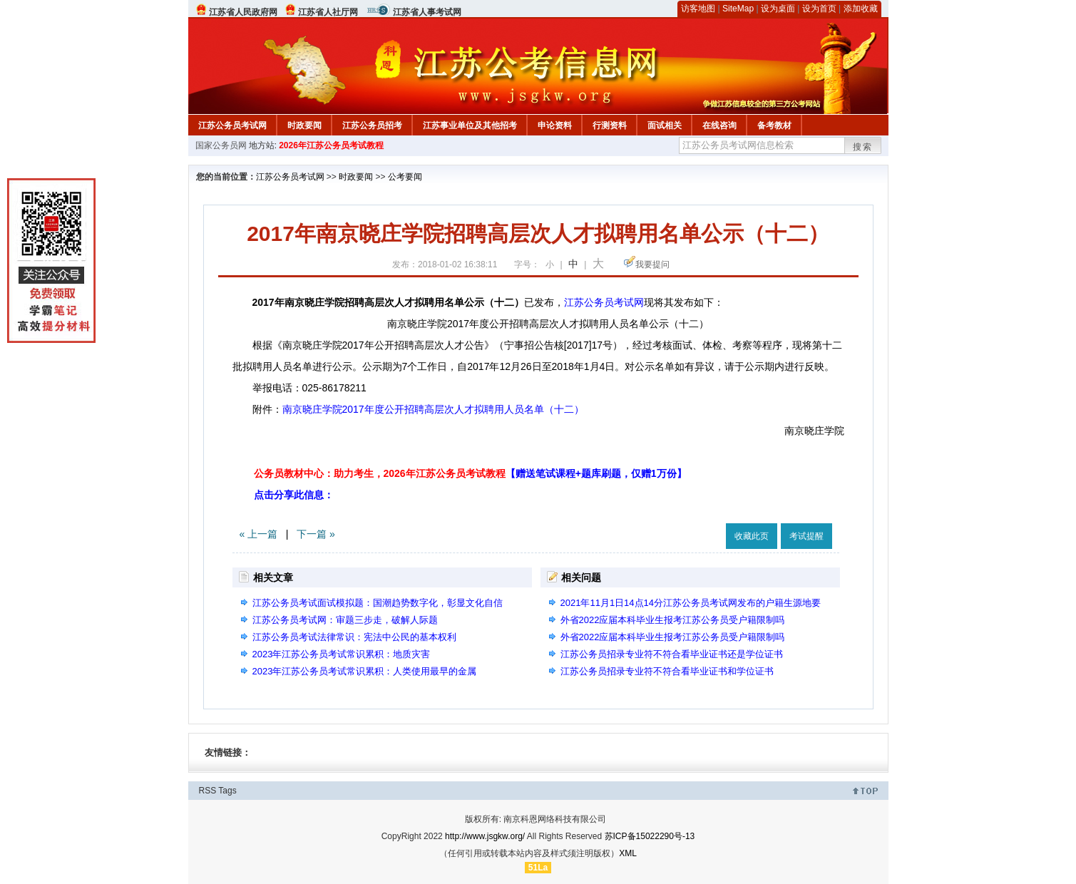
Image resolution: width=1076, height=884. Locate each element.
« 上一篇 (259, 534)
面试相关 (664, 125)
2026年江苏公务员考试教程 (331, 145)
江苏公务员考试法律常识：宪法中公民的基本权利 (354, 637)
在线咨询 (719, 125)
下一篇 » (316, 534)
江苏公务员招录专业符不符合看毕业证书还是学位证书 (671, 654)
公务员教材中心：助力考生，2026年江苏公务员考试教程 (470, 473)
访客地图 (698, 9)
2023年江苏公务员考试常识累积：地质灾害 (341, 654)
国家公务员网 (221, 145)
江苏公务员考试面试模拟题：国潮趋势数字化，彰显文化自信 (377, 602)
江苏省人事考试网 (427, 12)
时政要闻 (304, 125)
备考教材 (774, 125)
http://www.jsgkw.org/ (485, 836)
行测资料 (610, 125)
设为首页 (819, 9)
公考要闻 (405, 177)
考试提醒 (806, 536)
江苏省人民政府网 (243, 12)
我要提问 (652, 264)
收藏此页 (751, 536)
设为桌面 (778, 9)
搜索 (863, 147)
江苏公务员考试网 (232, 125)
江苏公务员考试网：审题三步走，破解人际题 (345, 620)
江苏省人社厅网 (328, 12)
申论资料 (555, 125)
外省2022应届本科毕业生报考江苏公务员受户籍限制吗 (672, 620)
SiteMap (738, 9)
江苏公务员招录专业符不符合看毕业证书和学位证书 (667, 671)
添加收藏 (861, 9)
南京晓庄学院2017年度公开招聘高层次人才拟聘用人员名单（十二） (433, 409)
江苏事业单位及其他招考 (470, 125)
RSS (208, 791)
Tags (227, 791)
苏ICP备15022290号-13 (650, 836)
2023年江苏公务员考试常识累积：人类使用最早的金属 (364, 671)
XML (628, 853)
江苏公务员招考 (372, 125)
